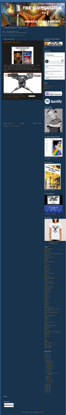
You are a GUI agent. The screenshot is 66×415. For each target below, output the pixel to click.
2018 (47, 388)
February (49, 380)
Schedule (47, 318)
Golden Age (47, 276)
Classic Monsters (49, 257)
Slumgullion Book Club (50, 325)
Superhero (47, 336)
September (50, 366)
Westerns (47, 344)
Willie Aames (48, 346)
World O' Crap (20, 35)
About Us (47, 88)
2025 (47, 353)
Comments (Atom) (15, 126)
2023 (47, 357)
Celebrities (48, 255)
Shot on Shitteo (49, 322)
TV (45, 337)
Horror (46, 284)
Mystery (46, 304)
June (48, 371)
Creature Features (49, 261)
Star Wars (47, 334)
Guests (46, 279)
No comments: (23, 96)
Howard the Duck (49, 286)
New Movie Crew (48, 307)
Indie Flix (10, 98)
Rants (46, 314)
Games (46, 274)
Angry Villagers (49, 248)
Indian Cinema (48, 288)
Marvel (46, 294)
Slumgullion (54, 243)
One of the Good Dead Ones (51, 312)
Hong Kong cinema (49, 283)
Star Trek (47, 330)
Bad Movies (47, 252)
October (49, 364)
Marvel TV (17, 98)
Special (46, 328)
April (48, 378)
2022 (47, 358)
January (49, 382)
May (48, 376)
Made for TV (48, 292)
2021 (47, 360)
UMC (45, 339)
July (48, 369)
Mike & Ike (47, 297)
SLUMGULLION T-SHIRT (53, 242)
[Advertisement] (22, 111)
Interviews (47, 291)
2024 (47, 355)
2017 (47, 390)
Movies (46, 299)
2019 (47, 386)
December (49, 362)
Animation (47, 250)
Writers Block (48, 347)
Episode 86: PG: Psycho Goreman (12, 42)
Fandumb (46, 271)
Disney (46, 266)
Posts (6, 403)
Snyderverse (48, 327)
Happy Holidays (48, 281)
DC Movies (47, 265)
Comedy (46, 260)
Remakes (46, 317)
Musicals (47, 302)
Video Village (48, 342)
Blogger (42, 412)
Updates (46, 341)
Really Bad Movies (49, 315)
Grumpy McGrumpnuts (49, 278)
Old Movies (47, 310)
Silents (46, 323)
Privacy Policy (48, 86)
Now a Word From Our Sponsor (52, 309)
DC (45, 263)
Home (22, 123)
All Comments (8, 406)
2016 (47, 391)
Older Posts (37, 123)
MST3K (46, 300)
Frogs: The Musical (49, 273)
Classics (47, 258)
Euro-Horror (48, 270)
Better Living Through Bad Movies (53, 253)
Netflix (46, 305)
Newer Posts (8, 123)
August (49, 367)
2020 (47, 384)
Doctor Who (47, 268)
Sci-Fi (46, 320)
